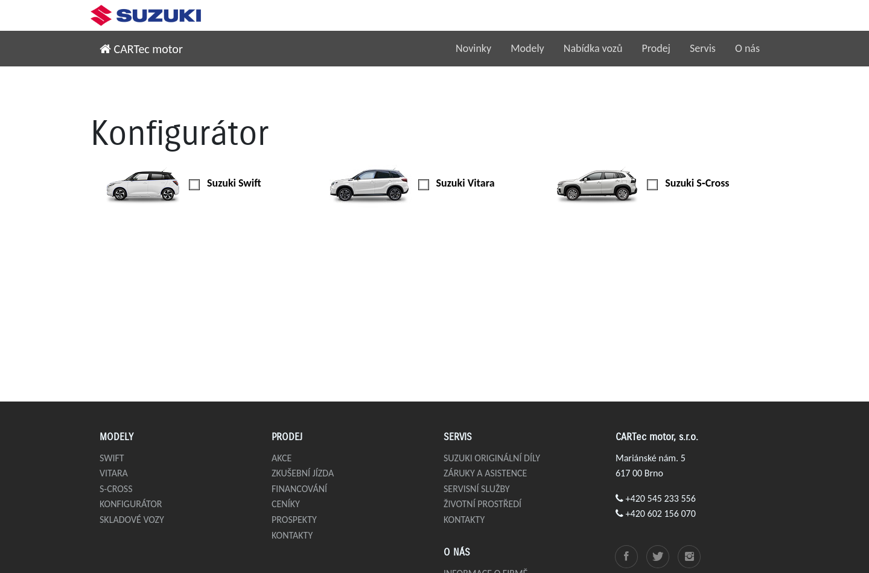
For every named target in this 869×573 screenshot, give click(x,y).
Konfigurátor (131, 504)
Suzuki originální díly (492, 458)
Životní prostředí (482, 504)
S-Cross (116, 489)
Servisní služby (477, 489)
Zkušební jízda (303, 473)
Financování (299, 489)
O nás (747, 48)
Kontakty (292, 535)
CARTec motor (141, 49)
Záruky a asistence (485, 473)
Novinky (473, 48)
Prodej (655, 48)
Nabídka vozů (593, 48)
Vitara (114, 473)
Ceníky (286, 504)
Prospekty (294, 519)
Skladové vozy (132, 519)
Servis (703, 48)
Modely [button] (527, 48)
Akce (281, 458)
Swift (112, 458)
